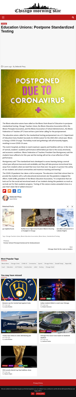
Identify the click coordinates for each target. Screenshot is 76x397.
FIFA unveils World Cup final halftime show (17, 370)
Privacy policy (40, 393)
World (8, 331)
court (3, 267)
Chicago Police (48, 263)
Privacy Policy (38, 383)
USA (20, 298)
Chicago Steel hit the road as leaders (38, 248)
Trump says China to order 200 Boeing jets (17, 335)
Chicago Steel (50, 267)
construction (28, 267)
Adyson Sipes (8, 374)
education (10, 267)
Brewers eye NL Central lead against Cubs (17, 303)
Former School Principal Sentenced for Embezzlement (38, 242)
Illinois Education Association (29, 236)
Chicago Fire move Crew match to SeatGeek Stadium (55, 336)
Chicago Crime (15, 263)
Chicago (4, 23)
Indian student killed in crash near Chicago (55, 303)
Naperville (68, 263)
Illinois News (42, 236)
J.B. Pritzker (18, 267)
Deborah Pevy (20, 66)
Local (48, 298)
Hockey (41, 267)
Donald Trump (59, 263)
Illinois (11, 298)
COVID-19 (24, 263)
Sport (16, 298)
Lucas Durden (8, 307)
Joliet (35, 267)
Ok (32, 393)
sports (40, 263)
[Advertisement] (38, 49)
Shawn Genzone (47, 307)
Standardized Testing (53, 236)
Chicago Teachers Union (13, 236)
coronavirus (32, 263)
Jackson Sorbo (46, 341)
